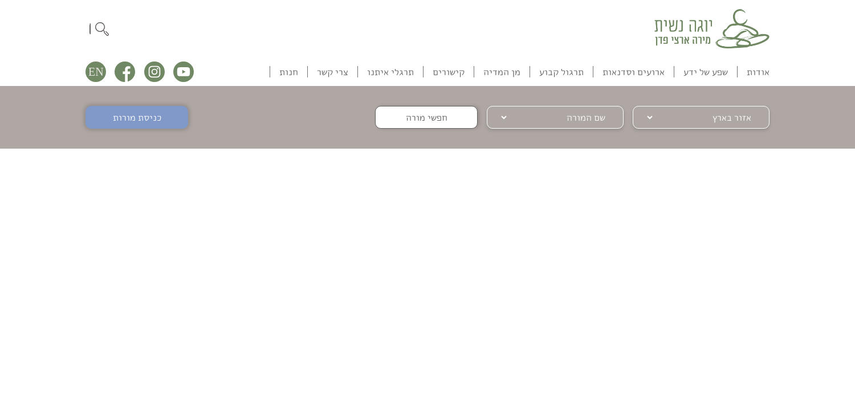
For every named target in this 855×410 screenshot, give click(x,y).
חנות (288, 71)
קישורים (449, 71)
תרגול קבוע (561, 71)
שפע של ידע (705, 71)
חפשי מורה (426, 117)
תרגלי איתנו (390, 71)
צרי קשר (332, 71)
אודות (758, 71)
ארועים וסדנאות (633, 71)
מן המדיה (501, 71)
